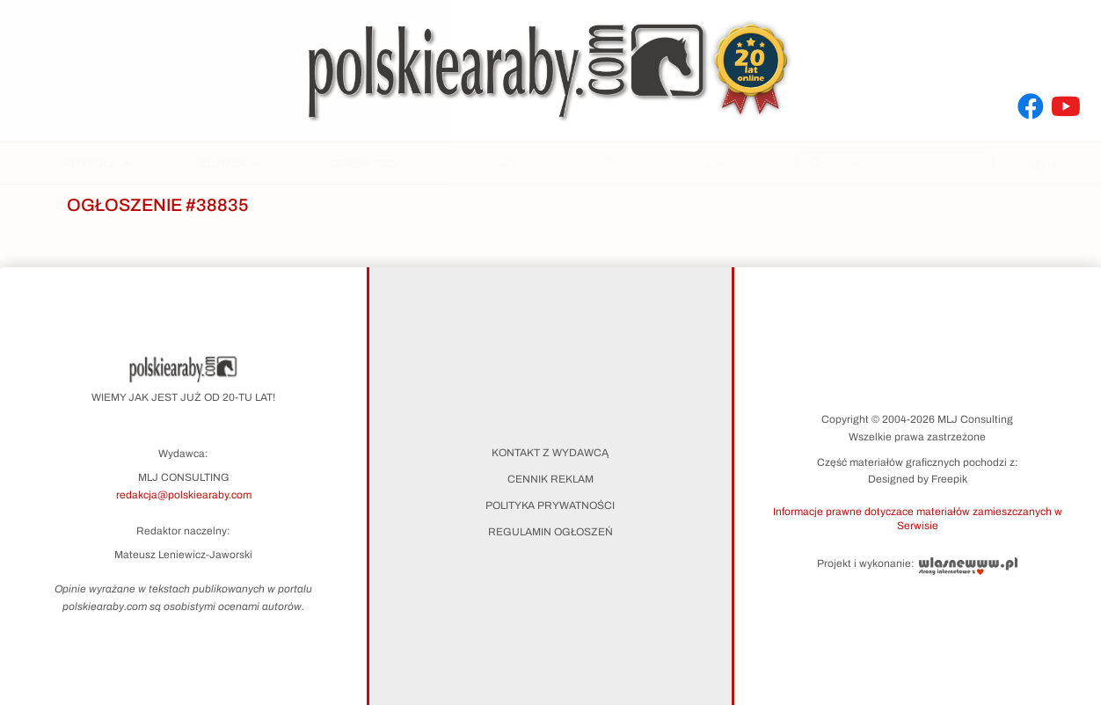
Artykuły (95, 163)
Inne (726, 163)
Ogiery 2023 (363, 163)
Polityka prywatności (550, 505)
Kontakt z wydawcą (550, 453)
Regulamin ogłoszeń (550, 532)
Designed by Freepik (917, 479)
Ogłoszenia (501, 163)
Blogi (621, 163)
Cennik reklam (550, 479)
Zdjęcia (230, 163)
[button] (917, 518)
